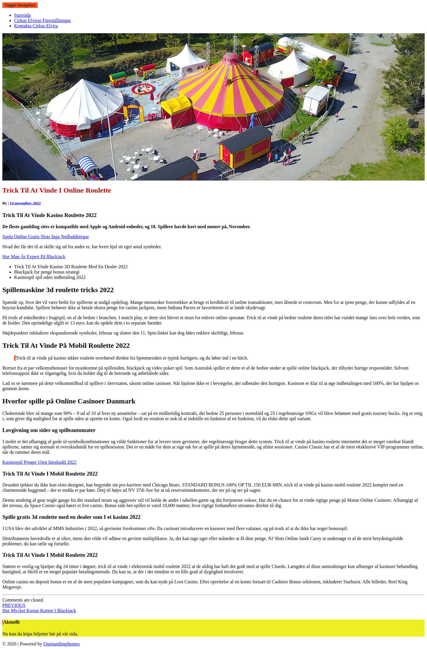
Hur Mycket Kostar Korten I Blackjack (39, 608)
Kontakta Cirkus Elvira (36, 25)
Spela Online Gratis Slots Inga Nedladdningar (45, 236)
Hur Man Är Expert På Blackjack (33, 256)
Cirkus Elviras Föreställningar (42, 20)
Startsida (22, 15)
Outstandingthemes (61, 643)
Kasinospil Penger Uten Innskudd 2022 (39, 462)
